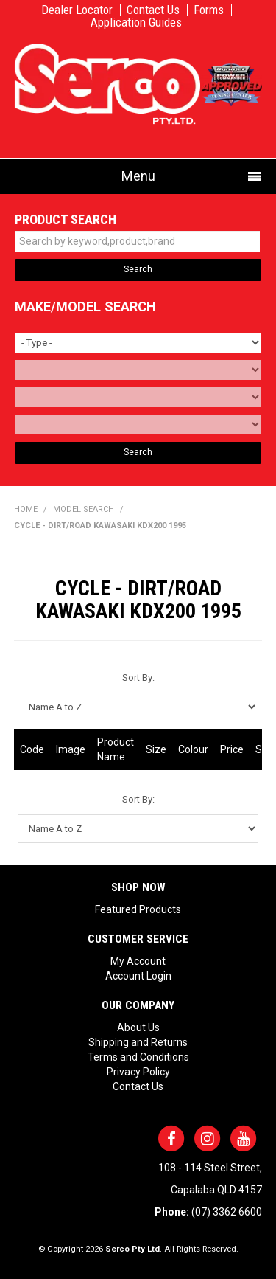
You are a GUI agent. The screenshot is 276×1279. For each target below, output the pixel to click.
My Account (138, 961)
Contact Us (153, 10)
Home (26, 509)
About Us (138, 1027)
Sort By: (138, 677)
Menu (138, 176)
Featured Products (138, 909)
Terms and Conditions (138, 1057)
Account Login (138, 976)
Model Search (83, 509)
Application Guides (136, 22)
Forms (209, 10)
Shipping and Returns (138, 1042)
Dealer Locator (77, 10)
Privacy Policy (138, 1072)
